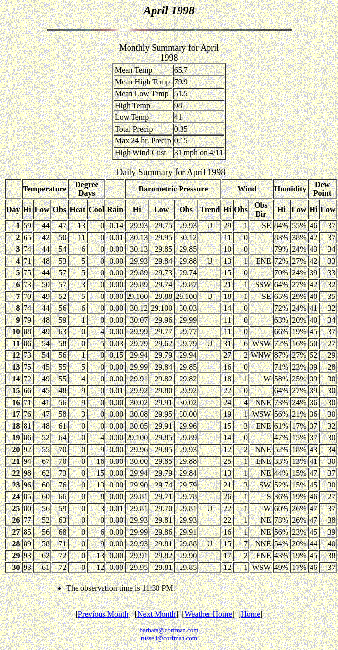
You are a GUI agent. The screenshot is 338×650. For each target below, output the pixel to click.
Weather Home (208, 614)
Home (250, 614)
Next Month (156, 614)
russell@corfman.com (169, 638)
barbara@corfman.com (169, 630)
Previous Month (103, 614)
